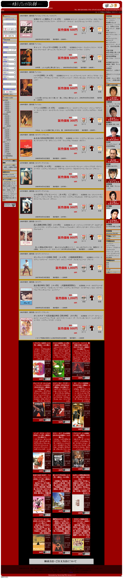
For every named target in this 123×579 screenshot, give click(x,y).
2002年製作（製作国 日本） (87, 549)
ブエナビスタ (110, 249)
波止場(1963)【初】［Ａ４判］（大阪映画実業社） (55, 285)
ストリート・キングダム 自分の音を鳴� (113, 103)
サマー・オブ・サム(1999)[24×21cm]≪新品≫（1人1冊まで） (61, 435)
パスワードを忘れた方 (10, 32)
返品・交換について (9, 190)
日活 (107, 267)
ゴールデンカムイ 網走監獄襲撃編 (113, 143)
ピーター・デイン (89, 227)
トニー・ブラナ (72, 78)
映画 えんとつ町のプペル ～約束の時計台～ (113, 80)
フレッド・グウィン (92, 169)
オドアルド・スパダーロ (80, 288)
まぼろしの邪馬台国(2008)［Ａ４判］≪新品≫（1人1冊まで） (81, 477)
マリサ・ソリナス (55, 320)
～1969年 (7, 112)
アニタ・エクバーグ (57, 318)
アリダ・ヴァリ (95, 166)
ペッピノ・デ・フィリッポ (75, 318)
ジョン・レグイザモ (66, 110)
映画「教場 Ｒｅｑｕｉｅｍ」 (113, 185)
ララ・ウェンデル (64, 140)
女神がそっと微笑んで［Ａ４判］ (48, 19)
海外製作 (5, 100)
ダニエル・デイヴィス (87, 78)
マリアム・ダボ (91, 19)
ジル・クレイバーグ (68, 166)
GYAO (108, 238)
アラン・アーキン (44, 78)
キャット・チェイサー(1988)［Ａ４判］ (50, 47)
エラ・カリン (61, 259)
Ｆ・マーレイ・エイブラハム (74, 21)
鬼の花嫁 (109, 50)
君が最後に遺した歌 (113, 52)
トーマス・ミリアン (92, 21)
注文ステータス (117, 12)
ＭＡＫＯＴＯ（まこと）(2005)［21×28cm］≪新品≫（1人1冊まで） (42, 521)
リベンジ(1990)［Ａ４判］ (45, 108)
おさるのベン (111, 32)
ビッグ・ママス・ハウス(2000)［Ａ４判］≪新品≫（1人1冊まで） (41, 435)
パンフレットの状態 (9, 188)
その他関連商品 (8, 156)
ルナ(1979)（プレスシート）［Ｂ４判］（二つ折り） (56, 195)
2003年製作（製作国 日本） (67, 545)
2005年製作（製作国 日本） (48, 545)
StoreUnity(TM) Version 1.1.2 (66, 575)
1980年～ (7, 108)
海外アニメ (6, 128)
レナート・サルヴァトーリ (75, 169)
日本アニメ (6, 142)
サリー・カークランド (50, 110)
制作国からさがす (8, 174)
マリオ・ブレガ (72, 259)
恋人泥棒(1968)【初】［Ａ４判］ (48, 225)
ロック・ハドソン (77, 225)
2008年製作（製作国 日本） (87, 505)
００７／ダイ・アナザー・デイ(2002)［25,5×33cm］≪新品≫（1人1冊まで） (61, 385)
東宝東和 (109, 257)
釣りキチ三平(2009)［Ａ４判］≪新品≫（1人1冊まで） (61, 477)
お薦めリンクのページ (113, 272)
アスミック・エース (112, 251)
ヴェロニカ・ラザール (56, 169)
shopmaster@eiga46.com (114, 10)
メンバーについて (8, 192)
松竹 (107, 265)
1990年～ (7, 106)
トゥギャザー (111, 42)
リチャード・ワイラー (47, 259)
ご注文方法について (9, 182)
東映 (107, 263)
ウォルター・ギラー (74, 227)
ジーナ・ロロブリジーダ (94, 285)
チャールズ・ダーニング (46, 50)
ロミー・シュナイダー (93, 318)
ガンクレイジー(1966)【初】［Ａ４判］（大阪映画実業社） (59, 257)
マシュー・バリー (82, 166)
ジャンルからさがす (9, 176)
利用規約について (8, 196)
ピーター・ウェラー (83, 47)
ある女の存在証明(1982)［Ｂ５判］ (49, 138)
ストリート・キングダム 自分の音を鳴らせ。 (113, 46)
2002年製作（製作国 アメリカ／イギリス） (64, 415)
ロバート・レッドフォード (72, 75)
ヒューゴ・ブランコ (86, 259)
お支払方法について (9, 184)
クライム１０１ (111, 38)
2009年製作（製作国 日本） (48, 507)
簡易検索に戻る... (8, 94)
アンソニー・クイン (87, 108)
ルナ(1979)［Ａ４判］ (43, 166)
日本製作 (5, 114)
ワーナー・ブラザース (113, 247)
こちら (71, 572)
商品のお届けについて (10, 186)
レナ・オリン (87, 75)
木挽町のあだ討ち (112, 62)
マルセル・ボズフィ (79, 140)
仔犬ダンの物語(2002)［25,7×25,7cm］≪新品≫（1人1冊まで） (81, 521)
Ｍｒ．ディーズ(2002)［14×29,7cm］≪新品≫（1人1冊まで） (81, 385)
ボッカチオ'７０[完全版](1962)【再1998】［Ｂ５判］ (56, 316)
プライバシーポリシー (10, 194)
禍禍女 (109, 68)
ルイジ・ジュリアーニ (41, 318)
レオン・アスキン (60, 227)
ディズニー (109, 243)
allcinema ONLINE (112, 233)
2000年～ (7, 104)
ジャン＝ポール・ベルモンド (45, 288)
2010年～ (7, 102)
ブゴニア (109, 40)
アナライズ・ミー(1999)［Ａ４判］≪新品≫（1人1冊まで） (81, 435)
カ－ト (97, 12)
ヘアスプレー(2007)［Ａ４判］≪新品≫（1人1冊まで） (41, 345)
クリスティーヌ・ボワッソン (47, 140)
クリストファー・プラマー (53, 21)
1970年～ (7, 110)
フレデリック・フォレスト (66, 50)
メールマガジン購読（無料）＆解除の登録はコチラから (10, 167)
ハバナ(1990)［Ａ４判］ (44, 75)
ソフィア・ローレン (94, 316)
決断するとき (111, 22)
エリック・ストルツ (78, 19)
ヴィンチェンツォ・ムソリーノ (49, 290)
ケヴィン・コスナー (72, 108)
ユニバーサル (110, 245)
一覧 (6, 158)
